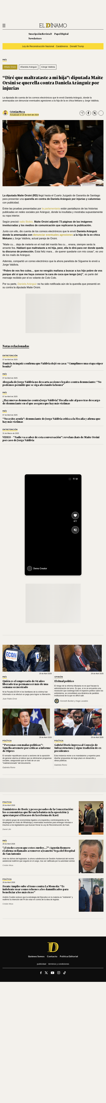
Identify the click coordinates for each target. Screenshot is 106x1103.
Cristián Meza (17, 111)
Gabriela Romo (9, 767)
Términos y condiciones (58, 964)
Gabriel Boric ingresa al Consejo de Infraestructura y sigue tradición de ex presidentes (77, 748)
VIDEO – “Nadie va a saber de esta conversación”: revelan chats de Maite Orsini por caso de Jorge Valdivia (51, 438)
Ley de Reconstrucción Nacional (38, 46)
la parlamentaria (50, 208)
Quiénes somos (36, 956)
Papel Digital (61, 33)
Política (7, 741)
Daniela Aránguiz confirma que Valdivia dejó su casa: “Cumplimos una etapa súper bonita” (53, 364)
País (5, 60)
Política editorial (69, 956)
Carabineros (62, 46)
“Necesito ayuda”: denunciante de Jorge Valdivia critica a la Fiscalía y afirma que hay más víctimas (51, 420)
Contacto (52, 956)
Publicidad (41, 964)
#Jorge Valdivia (48, 67)
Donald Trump (77, 46)
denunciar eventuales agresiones (53, 234)
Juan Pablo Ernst (10, 699)
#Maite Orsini (10, 67)
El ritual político (64, 681)
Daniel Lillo (7, 829)
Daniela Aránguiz (27, 284)
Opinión (58, 677)
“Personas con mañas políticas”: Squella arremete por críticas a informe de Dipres (27, 748)
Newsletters (35, 38)
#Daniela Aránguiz (28, 67)
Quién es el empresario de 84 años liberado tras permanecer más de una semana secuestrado (25, 684)
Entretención (10, 356)
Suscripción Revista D (40, 33)
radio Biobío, (26, 221)
